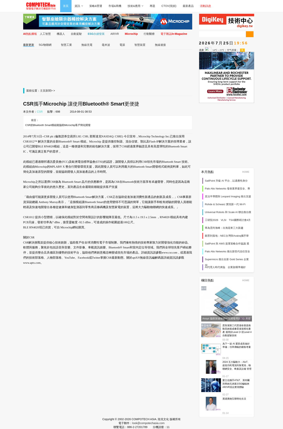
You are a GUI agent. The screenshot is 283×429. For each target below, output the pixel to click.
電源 (122, 44)
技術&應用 (135, 5)
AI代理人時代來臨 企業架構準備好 (225, 267)
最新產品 (188, 5)
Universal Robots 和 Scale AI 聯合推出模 (228, 212)
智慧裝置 (139, 44)
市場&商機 (114, 5)
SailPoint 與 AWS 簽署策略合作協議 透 (227, 243)
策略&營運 (95, 5)
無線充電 (86, 44)
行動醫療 (149, 33)
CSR (40, 111)
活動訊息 (205, 5)
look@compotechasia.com (148, 423)
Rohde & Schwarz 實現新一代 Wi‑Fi (225, 204)
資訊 (79, 5)
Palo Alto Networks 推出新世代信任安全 (227, 251)
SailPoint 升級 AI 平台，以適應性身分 (226, 180)
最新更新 (28, 44)
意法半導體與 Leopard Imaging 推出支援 (228, 196)
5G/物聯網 (45, 44)
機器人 (61, 33)
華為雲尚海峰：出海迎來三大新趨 (224, 227)
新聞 (48, 90)
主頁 (43, 90)
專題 (152, 5)
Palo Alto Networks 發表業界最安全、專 (227, 188)
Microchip (131, 33)
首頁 (66, 5)
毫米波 (106, 44)
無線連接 (160, 44)
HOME (247, 172)
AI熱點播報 (30, 33)
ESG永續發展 (96, 33)
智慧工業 (66, 44)
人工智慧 (45, 33)
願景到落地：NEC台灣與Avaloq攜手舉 (227, 235)
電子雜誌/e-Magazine (174, 33)
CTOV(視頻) (169, 5)
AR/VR (114, 33)
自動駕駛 (76, 33)
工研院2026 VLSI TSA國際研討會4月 (228, 220)
